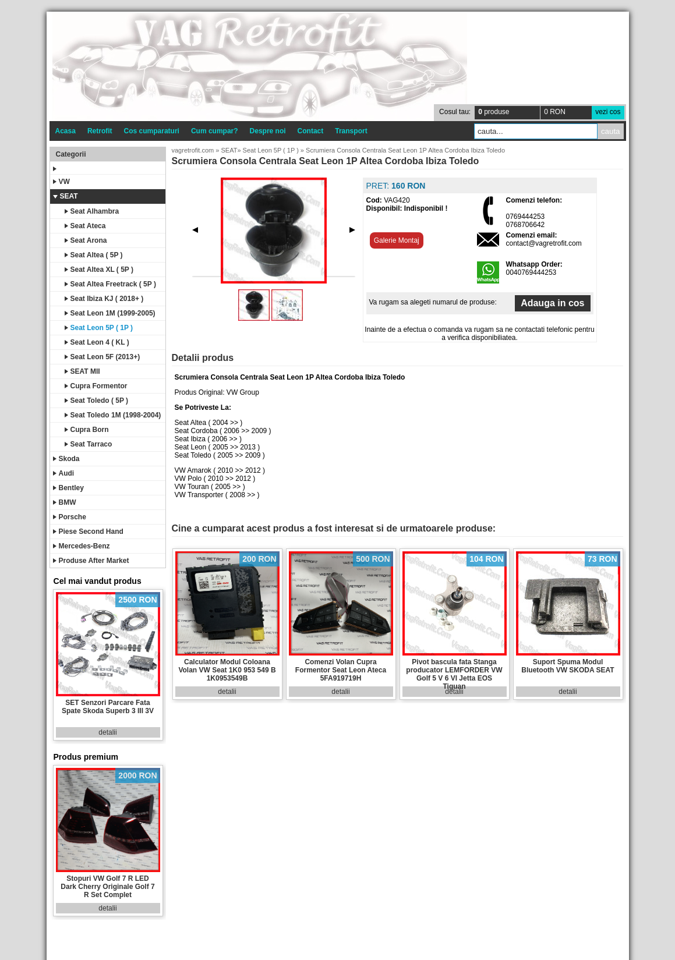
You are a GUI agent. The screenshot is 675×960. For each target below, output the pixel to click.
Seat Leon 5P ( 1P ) (99, 328)
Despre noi (268, 131)
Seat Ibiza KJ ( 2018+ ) (104, 299)
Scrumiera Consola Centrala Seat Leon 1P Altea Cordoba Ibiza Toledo (405, 150)
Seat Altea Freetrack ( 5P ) (110, 284)
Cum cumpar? (214, 131)
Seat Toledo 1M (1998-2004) (113, 415)
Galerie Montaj (396, 240)
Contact (311, 131)
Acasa (65, 131)
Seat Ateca (85, 226)
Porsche (69, 517)
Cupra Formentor (96, 386)
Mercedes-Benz (81, 546)
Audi (64, 473)
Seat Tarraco (88, 444)
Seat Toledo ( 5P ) (97, 400)
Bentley (68, 488)
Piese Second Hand (88, 531)
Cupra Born (87, 430)
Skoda (66, 459)
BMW (64, 502)
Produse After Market (91, 561)
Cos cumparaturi (151, 131)
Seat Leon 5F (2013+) (102, 357)
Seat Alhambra (92, 211)
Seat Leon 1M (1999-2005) (110, 313)
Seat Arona (86, 240)
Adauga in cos (552, 303)
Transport (351, 131)
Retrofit (99, 131)
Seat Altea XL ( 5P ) (99, 269)
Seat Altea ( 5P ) (94, 255)
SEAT (65, 196)
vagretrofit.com (193, 150)
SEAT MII (82, 371)
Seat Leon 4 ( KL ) (97, 342)
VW (61, 182)
